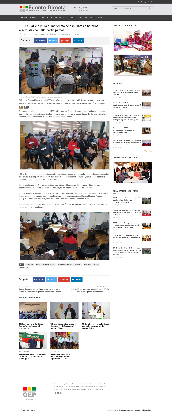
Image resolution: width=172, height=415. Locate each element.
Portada (24, 18)
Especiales (59, 18)
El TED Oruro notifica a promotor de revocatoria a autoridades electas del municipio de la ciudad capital (126, 225)
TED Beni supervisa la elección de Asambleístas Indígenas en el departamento (31, 326)
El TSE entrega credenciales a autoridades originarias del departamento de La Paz (60, 357)
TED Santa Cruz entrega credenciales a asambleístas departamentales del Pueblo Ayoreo (32, 357)
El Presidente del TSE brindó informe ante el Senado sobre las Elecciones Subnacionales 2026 (127, 130)
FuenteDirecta (27, 410)
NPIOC (56, 34)
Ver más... (148, 151)
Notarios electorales (91, 265)
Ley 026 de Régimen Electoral (45, 265)
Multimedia (71, 18)
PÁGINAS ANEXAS (96, 18)
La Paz (51, 34)
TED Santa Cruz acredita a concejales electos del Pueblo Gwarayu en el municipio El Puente (63, 326)
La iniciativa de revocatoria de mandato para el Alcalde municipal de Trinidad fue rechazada (127, 213)
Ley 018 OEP (29, 265)
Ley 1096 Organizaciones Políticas (69, 265)
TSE (78, 34)
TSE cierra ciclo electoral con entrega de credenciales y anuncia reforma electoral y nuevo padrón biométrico (127, 143)
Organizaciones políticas (67, 34)
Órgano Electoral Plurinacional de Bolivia (136, 410)
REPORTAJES (83, 18)
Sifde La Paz (24, 268)
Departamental (46, 18)
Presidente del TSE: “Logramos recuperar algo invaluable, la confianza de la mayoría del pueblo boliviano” (127, 105)
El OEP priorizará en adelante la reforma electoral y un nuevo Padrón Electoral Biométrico (126, 92)
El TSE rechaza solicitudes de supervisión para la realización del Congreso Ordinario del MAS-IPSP (127, 200)
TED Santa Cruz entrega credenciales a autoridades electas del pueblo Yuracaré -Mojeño (95, 326)
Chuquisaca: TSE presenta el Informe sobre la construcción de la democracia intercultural (126, 238)
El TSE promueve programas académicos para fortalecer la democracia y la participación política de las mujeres (127, 117)
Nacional (33, 18)
